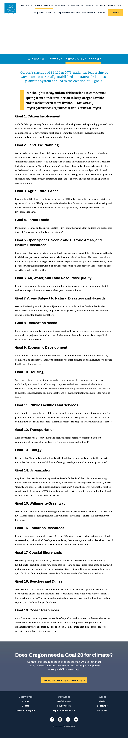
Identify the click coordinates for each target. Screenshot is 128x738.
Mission (102, 701)
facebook (52, 719)
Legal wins (102, 706)
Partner (101, 13)
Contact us (64, 697)
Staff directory (64, 701)
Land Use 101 (35, 59)
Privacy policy (64, 706)
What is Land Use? (44, 6)
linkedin (68, 719)
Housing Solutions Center (69, 6)
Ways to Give (114, 6)
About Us (50, 13)
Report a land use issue (64, 710)
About (102, 697)
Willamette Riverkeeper (70, 515)
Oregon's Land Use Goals (83, 59)
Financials (102, 710)
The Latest (26, 6)
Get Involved (88, 13)
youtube (76, 719)
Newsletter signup (96, 6)
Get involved (25, 697)
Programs (39, 13)
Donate (115, 13)
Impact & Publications (69, 13)
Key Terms (55, 59)
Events (25, 701)
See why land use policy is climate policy (62, 680)
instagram (60, 719)
